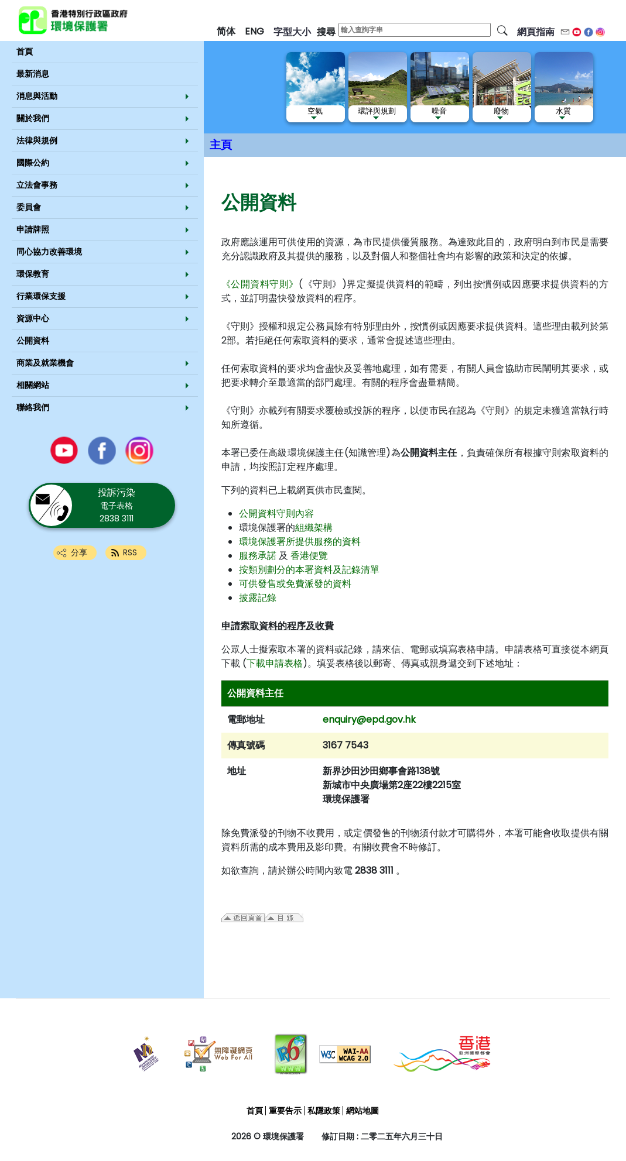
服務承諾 (257, 555)
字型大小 (292, 32)
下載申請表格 (275, 663)
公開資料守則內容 (276, 513)
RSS (130, 552)
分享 (79, 552)
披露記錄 (257, 597)
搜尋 (326, 32)
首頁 (255, 1111)
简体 (226, 31)
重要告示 (285, 1111)
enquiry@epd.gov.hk (369, 719)
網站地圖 (362, 1111)
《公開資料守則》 (260, 284)
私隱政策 (323, 1111)
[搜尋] (502, 30)
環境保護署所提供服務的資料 (300, 541)
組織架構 (314, 527)
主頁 (221, 145)
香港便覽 (309, 555)
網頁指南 (536, 32)
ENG (254, 31)
